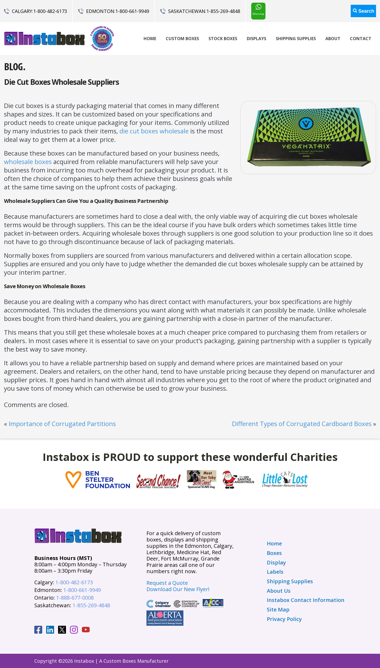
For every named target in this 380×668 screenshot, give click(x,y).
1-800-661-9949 (132, 11)
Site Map (278, 609)
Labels (275, 572)
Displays (256, 38)
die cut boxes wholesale (154, 131)
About (332, 38)
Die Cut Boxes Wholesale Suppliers (61, 82)
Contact (360, 38)
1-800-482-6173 (50, 11)
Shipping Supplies (296, 38)
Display (276, 562)
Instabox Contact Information (305, 600)
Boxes (274, 553)
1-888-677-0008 (75, 597)
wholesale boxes (28, 161)
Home (150, 38)
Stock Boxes (222, 38)
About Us (279, 591)
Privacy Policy (284, 619)
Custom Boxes (182, 38)
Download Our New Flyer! (178, 589)
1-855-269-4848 (223, 11)
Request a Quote (167, 582)
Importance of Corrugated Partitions (62, 423)
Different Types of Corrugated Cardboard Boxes (302, 423)
